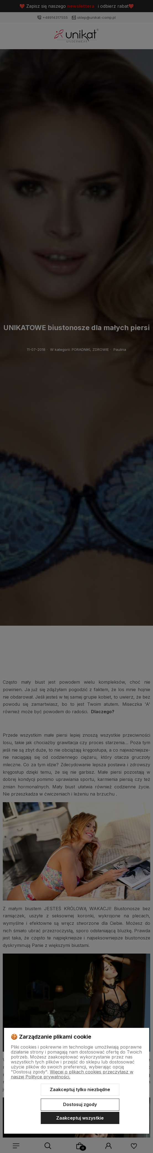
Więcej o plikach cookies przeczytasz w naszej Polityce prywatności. (72, 1074)
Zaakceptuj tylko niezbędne (80, 1089)
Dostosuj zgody (80, 1104)
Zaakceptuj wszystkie (80, 1118)
